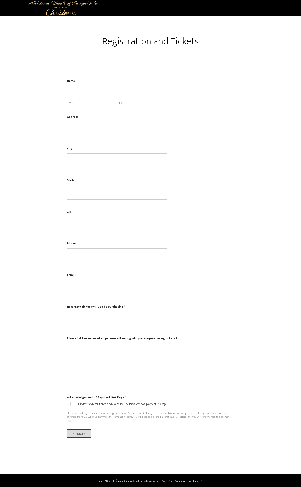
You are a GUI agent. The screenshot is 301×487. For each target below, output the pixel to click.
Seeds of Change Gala (62, 8)
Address (72, 117)
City (70, 148)
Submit (79, 434)
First (70, 103)
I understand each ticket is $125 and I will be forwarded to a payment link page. (122, 404)
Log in (198, 480)
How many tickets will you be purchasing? (96, 306)
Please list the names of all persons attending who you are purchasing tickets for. (124, 338)
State (71, 180)
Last (122, 103)
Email (71, 275)
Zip (69, 212)
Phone (71, 243)
